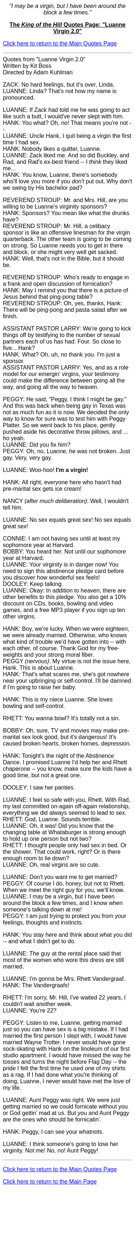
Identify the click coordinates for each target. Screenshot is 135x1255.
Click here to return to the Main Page (50, 1182)
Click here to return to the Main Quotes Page (60, 43)
